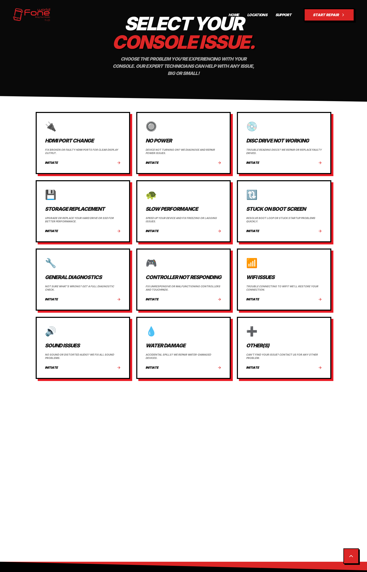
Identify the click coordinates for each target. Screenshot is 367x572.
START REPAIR (329, 15)
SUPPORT (283, 15)
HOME (233, 15)
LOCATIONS (257, 15)
